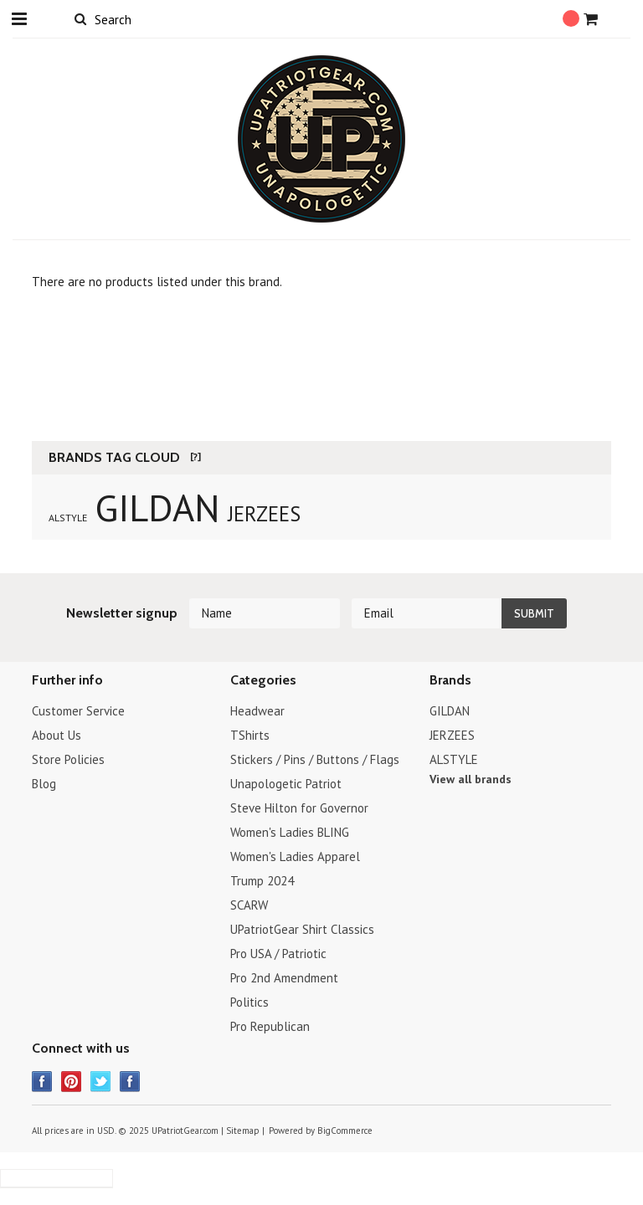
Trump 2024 (262, 881)
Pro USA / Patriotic (278, 953)
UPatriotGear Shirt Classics (302, 929)
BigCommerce (345, 1130)
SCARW (249, 905)
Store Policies (68, 759)
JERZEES (264, 513)
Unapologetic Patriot (286, 784)
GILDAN (157, 507)
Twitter (100, 1081)
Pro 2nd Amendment (284, 978)
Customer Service (78, 711)
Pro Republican (270, 1026)
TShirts (250, 735)
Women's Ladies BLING (289, 832)
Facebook (42, 1081)
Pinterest (71, 1081)
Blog (44, 784)
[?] (195, 456)
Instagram (130, 1081)
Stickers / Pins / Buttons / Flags (314, 759)
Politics (249, 1002)
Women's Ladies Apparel (295, 856)
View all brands (471, 779)
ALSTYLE (68, 517)
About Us (56, 735)
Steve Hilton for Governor (299, 808)
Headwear (257, 711)
